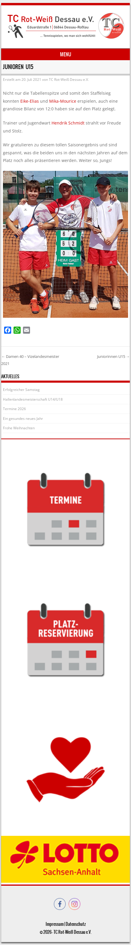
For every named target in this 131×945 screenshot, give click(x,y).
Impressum (55, 924)
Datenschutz (76, 924)
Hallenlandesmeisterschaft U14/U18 (33, 399)
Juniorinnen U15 (113, 356)
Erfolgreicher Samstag (21, 389)
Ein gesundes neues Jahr (23, 418)
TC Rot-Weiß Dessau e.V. (69, 79)
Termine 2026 (14, 408)
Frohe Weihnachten (19, 427)
